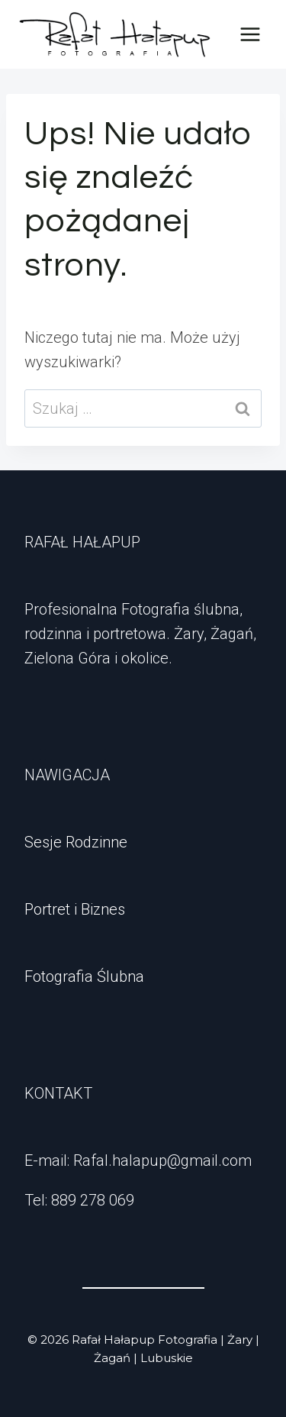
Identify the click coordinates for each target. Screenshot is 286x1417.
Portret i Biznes (74, 909)
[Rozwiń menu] (250, 34)
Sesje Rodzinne (75, 842)
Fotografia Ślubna (84, 976)
